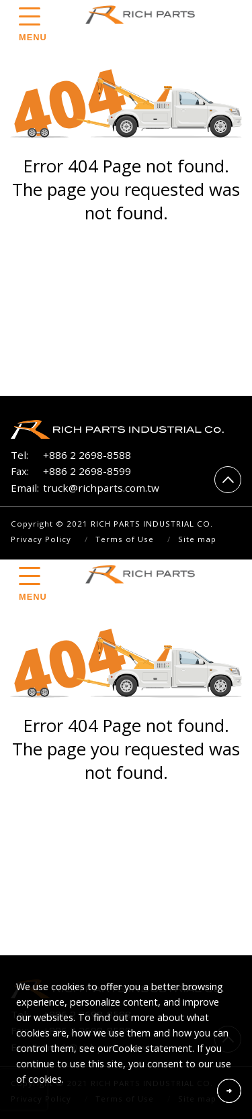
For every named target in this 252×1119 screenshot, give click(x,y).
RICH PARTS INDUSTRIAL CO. (143, 14)
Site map (197, 539)
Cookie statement (152, 1048)
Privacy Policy (41, 539)
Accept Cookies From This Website (229, 1091)
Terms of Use (124, 539)
